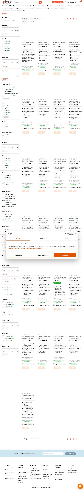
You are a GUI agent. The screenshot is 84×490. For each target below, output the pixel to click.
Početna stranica (5, 10)
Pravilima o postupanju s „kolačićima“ (31, 248)
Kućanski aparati (27, 5)
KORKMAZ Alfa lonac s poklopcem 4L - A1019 (28, 337)
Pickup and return (59, 479)
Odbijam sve (18, 255)
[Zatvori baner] (75, 233)
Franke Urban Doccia (28, 395)
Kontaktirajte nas (72, 472)
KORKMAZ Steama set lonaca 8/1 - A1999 (75, 337)
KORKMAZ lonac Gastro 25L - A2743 (74, 219)
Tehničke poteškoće (22, 476)
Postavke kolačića (42, 255)
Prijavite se (70, 453)
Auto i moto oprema (59, 5)
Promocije (46, 8)
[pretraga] (40, 2)
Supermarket (19, 8)
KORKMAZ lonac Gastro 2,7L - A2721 (74, 43)
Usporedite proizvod (44, 70)
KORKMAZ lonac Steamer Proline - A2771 (42, 102)
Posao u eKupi (8, 476)
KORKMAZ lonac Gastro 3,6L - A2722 (27, 219)
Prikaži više (6, 53)
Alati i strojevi (70, 5)
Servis (56, 477)
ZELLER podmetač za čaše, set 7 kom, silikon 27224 (28, 43)
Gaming (19, 5)
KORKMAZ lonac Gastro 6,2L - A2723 (58, 219)
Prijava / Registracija (70, 2)
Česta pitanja (21, 470)
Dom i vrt (78, 5)
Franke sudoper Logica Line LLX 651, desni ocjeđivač (59, 278)
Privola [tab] (18, 238)
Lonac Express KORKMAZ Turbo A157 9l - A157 (28, 102)
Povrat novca (58, 474)
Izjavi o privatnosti (13, 248)
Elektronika (12, 5)
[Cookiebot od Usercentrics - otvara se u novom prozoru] (66, 233)
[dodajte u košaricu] (25, 73)
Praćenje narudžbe (58, 2)
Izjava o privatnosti (72, 470)
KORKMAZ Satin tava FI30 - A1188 (59, 43)
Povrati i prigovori (59, 470)
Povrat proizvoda (59, 472)
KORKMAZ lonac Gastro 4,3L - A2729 (43, 219)
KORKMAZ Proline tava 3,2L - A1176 (44, 337)
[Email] (53, 453)
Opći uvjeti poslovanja (73, 468)
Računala (4, 5)
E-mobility (49, 5)
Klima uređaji (36, 5)
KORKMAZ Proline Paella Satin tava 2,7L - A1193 (28, 160)
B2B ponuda (63, 8)
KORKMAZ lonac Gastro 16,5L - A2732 (74, 160)
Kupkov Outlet (54, 8)
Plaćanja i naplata (34, 468)
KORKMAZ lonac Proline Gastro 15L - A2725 (27, 278)
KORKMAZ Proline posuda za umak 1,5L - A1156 (43, 43)
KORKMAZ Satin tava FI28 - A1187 (59, 102)
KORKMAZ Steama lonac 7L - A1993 (43, 160)
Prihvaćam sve (65, 255)
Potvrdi (5, 34)
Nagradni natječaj (9, 478)
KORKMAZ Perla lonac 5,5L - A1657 (44, 277)
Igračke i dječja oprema (8, 8)
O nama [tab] (66, 238)
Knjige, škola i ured (29, 8)
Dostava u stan (46, 472)
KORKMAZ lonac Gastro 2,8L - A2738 (74, 102)
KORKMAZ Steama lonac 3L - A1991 (58, 337)
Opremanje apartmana (16, 10)
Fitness (43, 5)
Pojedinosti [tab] (42, 238)
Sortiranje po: (25, 19)
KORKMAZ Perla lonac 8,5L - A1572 (75, 277)
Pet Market (39, 8)
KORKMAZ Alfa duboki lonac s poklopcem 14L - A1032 (59, 160)
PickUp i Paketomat (47, 474)
